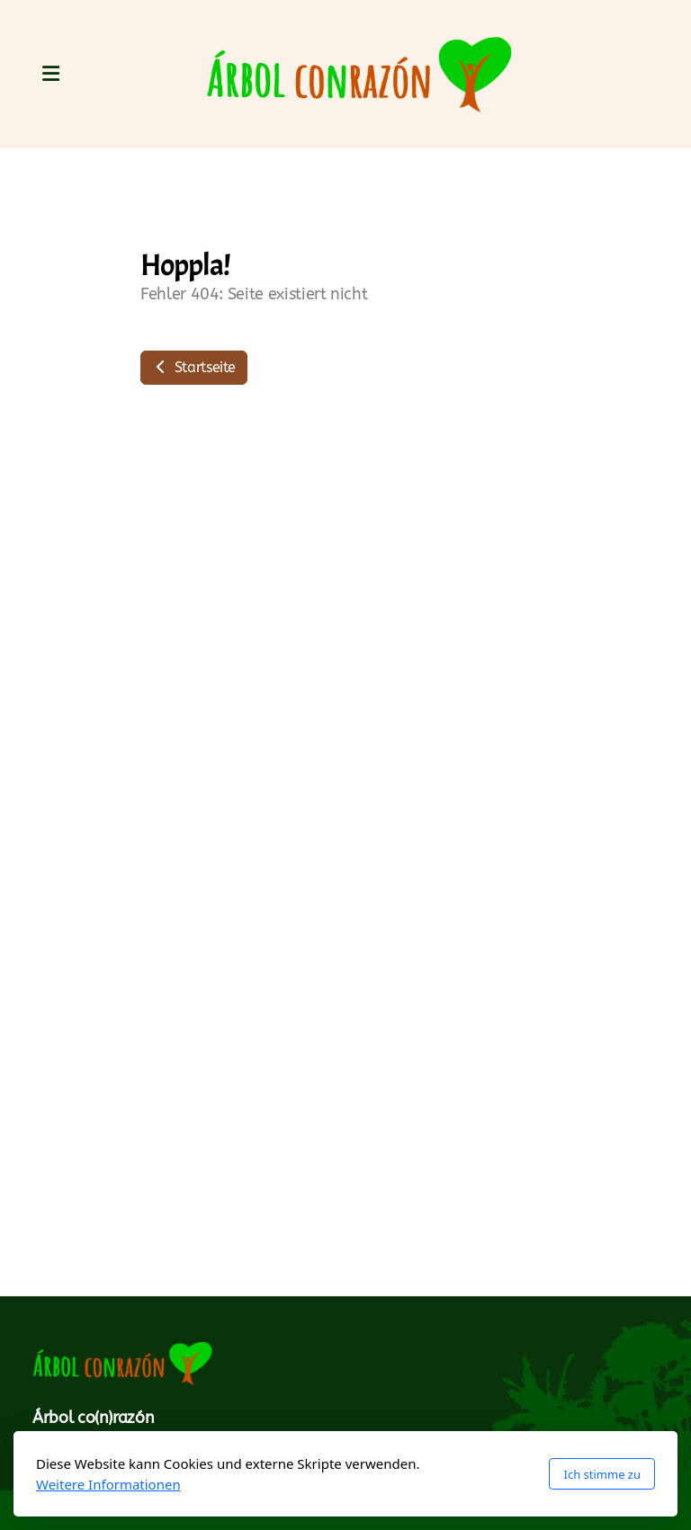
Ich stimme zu (602, 1474)
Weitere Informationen (108, 1484)
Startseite (194, 367)
